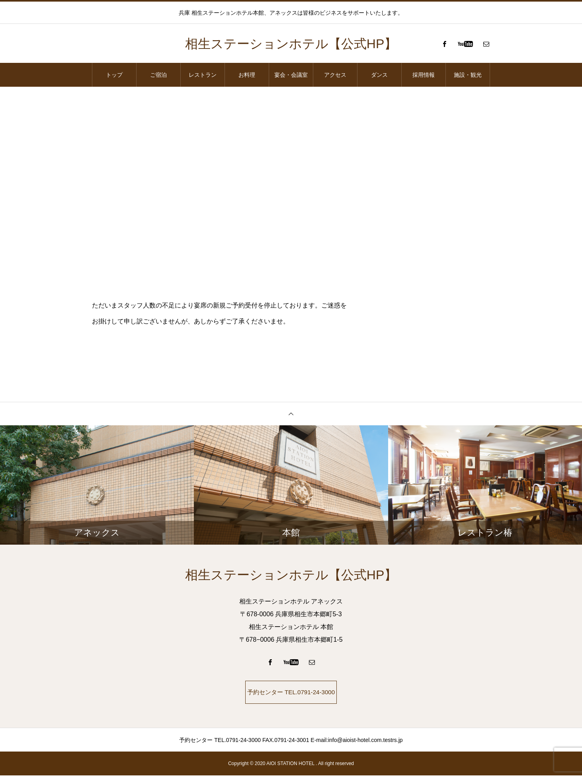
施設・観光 (468, 75)
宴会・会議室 (291, 75)
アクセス (335, 75)
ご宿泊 (158, 75)
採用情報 (423, 75)
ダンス (379, 75)
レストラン (203, 75)
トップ (114, 75)
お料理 (246, 75)
